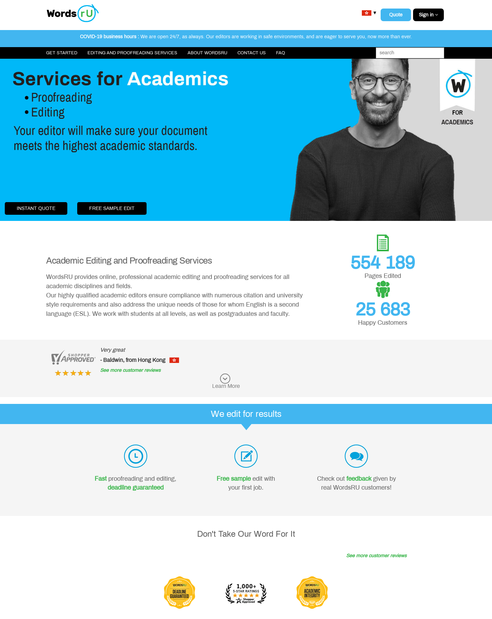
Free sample (234, 478)
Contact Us (251, 53)
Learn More (226, 386)
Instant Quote (36, 208)
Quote (395, 14)
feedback (358, 478)
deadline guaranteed (136, 487)
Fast (101, 478)
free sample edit (112, 208)
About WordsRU (207, 53)
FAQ (280, 53)
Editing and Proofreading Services (132, 53)
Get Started (61, 53)
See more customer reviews (130, 370)
